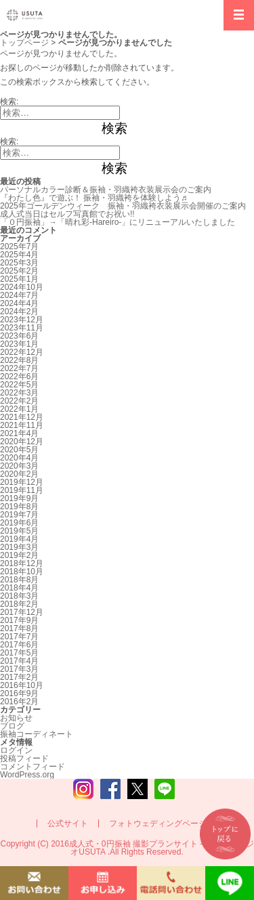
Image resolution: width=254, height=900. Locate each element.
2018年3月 (19, 596)
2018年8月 (19, 579)
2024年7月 (19, 295)
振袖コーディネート (36, 734)
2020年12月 (21, 441)
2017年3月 (19, 669)
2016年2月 (19, 701)
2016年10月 (21, 685)
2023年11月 (21, 328)
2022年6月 (19, 376)
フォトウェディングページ (158, 823)
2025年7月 (19, 246)
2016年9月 (19, 693)
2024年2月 (19, 311)
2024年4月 (19, 303)
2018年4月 (19, 588)
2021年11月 (21, 425)
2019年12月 (21, 482)
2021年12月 (21, 417)
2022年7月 (19, 368)
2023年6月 (19, 336)
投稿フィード (24, 758)
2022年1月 (19, 409)
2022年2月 (19, 401)
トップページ (24, 42)
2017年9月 (19, 620)
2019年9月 (19, 498)
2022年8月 (19, 360)
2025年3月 (19, 262)
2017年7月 (19, 636)
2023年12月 (21, 319)
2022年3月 (19, 393)
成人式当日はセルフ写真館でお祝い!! (67, 214)
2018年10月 (21, 571)
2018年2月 (19, 604)
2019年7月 (19, 514)
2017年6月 (19, 644)
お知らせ (16, 718)
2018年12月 (21, 563)
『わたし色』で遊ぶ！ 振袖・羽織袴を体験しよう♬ (93, 197)
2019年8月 (19, 506)
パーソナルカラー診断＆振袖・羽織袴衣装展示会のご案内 (105, 189)
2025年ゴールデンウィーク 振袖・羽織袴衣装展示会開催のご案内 (123, 206)
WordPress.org (27, 774)
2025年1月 (19, 279)
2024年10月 (21, 287)
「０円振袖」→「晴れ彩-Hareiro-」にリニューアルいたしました (117, 222)
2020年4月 (19, 458)
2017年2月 (19, 677)
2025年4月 (19, 254)
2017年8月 (19, 628)
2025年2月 (19, 271)
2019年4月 (19, 539)
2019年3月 (19, 547)
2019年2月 (19, 555)
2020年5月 (19, 449)
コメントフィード (32, 766)
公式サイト (67, 823)
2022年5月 (19, 384)
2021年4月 (19, 433)
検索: (9, 101)
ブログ (12, 726)
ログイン (16, 750)
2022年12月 (21, 352)
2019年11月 (21, 490)
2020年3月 (19, 466)
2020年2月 (19, 474)
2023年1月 (19, 344)
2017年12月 (21, 612)
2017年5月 (19, 653)
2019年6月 (19, 523)
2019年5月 (19, 531)
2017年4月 (19, 661)
